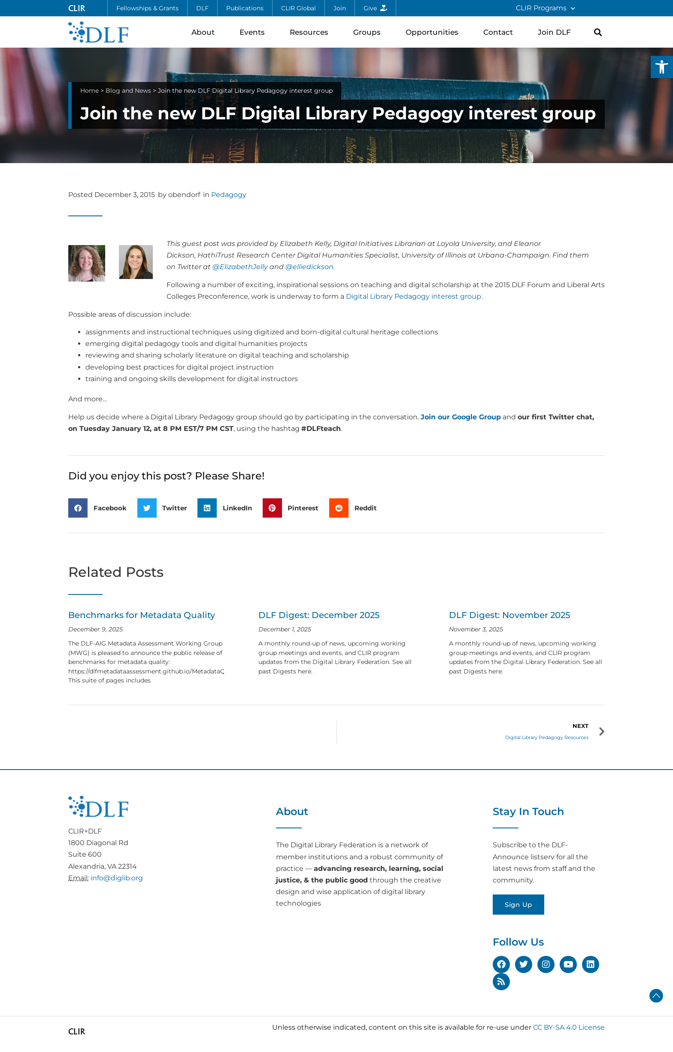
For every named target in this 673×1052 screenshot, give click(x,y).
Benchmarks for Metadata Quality (141, 615)
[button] (662, 67)
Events (254, 31)
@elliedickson (309, 267)
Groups (369, 31)
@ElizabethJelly (240, 267)
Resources (311, 31)
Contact (500, 31)
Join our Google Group (461, 417)
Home (89, 90)
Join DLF (556, 31)
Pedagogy (228, 195)
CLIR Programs (545, 8)
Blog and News (128, 90)
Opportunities (434, 31)
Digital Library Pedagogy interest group (413, 296)
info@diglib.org (117, 878)
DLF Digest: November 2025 (509, 615)
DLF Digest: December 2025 (318, 615)
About (205, 31)
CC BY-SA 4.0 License (569, 1027)
